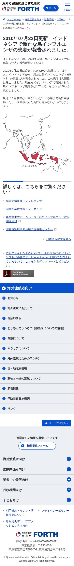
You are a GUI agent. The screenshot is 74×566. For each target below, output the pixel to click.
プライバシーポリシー (55, 510)
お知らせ (13, 298)
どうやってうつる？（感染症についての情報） (36, 328)
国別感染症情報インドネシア (24, 209)
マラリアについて (18, 348)
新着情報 (13, 388)
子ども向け (37, 500)
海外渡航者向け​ (37, 459)
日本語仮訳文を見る (58, 239)
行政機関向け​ (37, 490)
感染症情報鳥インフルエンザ (24, 200)
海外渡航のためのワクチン (24, 358)
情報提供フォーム (37, 445)
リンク (11, 408)
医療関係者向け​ (37, 469)
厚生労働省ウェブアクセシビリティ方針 (20, 523)
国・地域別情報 (17, 368)
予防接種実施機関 (18, 398)
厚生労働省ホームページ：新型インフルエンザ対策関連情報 (37, 219)
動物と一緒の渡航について (24, 378)
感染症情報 (14, 318)
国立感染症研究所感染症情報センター (31, 229)
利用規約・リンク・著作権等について (20, 512)
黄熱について (15, 338)
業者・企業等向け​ (37, 479)
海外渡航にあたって (19, 308)
